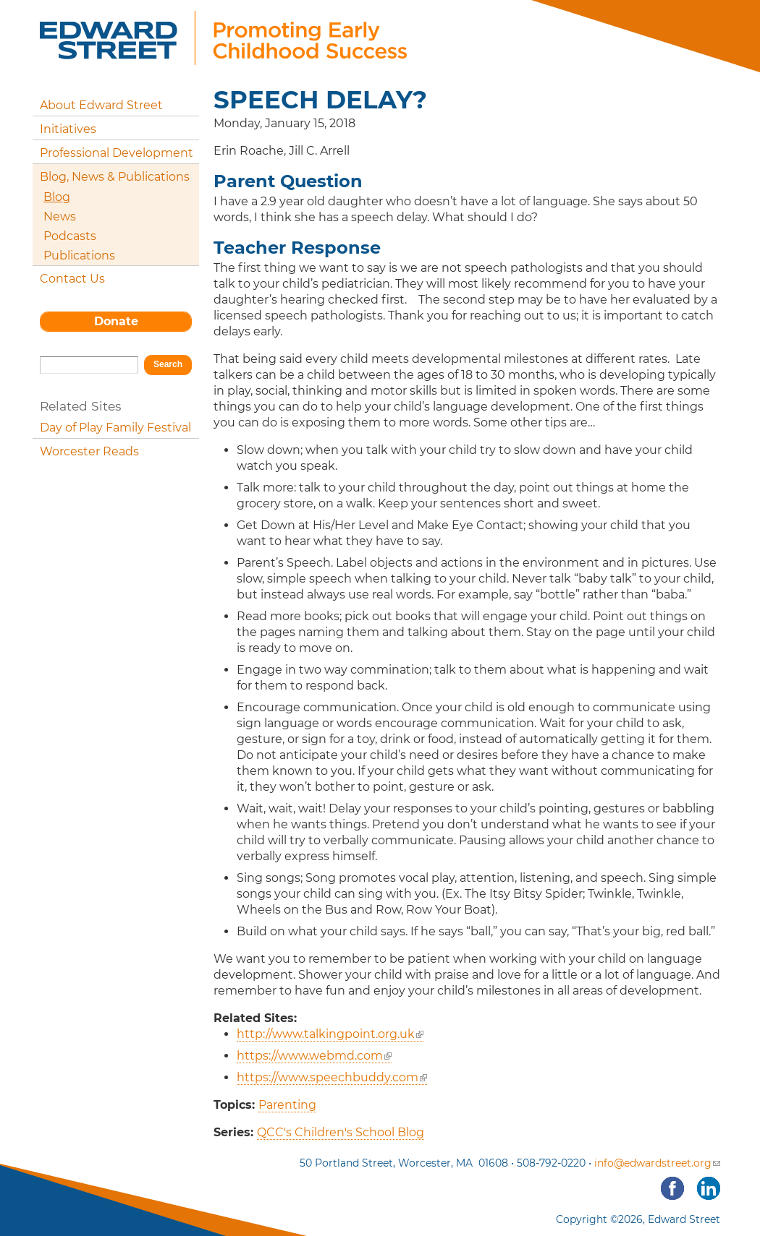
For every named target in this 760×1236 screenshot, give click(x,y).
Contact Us (72, 279)
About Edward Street (101, 105)
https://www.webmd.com (314, 1056)
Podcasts (69, 236)
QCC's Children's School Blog (340, 1132)
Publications (79, 255)
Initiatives (68, 129)
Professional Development (116, 153)
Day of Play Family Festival (115, 427)
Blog (56, 197)
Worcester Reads (89, 451)
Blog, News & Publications (115, 177)
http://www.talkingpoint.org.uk (330, 1034)
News (59, 216)
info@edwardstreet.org (657, 1163)
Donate (116, 321)
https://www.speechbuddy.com (332, 1077)
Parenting (287, 1105)
